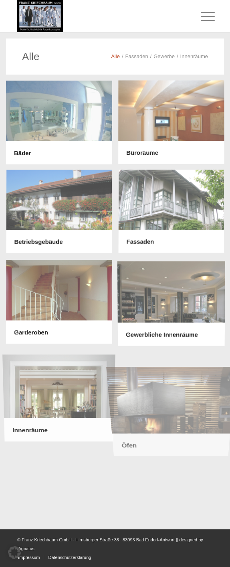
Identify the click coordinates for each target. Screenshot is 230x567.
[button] (14, 552)
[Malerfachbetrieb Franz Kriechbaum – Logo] (95, 16)
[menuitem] (201, 17)
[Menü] (201, 17)
